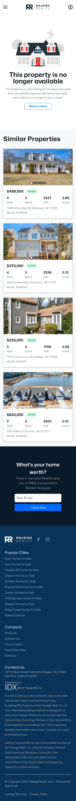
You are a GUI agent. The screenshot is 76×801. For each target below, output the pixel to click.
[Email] (38, 498)
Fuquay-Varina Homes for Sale (24, 587)
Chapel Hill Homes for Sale (22, 570)
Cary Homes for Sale (18, 564)
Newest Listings (15, 615)
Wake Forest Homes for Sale (23, 609)
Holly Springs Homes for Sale (23, 598)
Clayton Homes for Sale (20, 575)
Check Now (38, 507)
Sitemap (10, 655)
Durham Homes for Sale (20, 581)
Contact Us (12, 638)
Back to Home (38, 106)
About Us (11, 633)
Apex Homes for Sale (18, 558)
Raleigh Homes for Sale (19, 604)
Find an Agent (13, 644)
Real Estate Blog (15, 650)
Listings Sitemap (16, 794)
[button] (5, 7)
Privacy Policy (39, 794)
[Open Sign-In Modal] (70, 7)
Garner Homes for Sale (19, 592)
